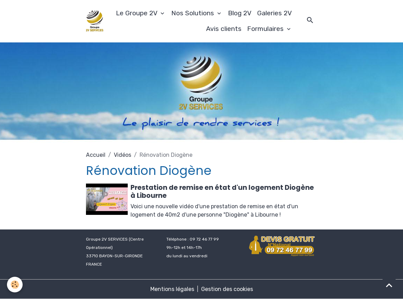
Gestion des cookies (227, 289)
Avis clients (224, 29)
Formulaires (266, 29)
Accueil (95, 155)
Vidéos (122, 155)
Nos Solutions (193, 13)
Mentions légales (172, 289)
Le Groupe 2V (137, 13)
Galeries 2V (274, 13)
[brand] (95, 21)
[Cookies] (15, 284)
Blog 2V (240, 13)
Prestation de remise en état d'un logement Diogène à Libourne (222, 191)
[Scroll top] (389, 285)
